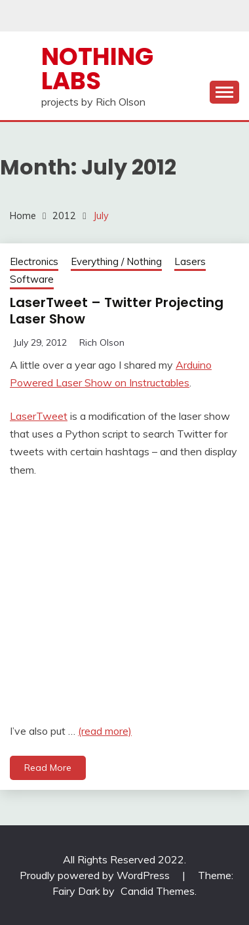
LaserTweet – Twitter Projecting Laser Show (116, 310)
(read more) (105, 730)
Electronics (34, 261)
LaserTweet (38, 415)
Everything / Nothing (116, 261)
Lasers (190, 261)
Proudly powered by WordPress (96, 875)
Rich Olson (102, 342)
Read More (47, 767)
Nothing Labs (97, 68)
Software (32, 279)
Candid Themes (158, 890)
